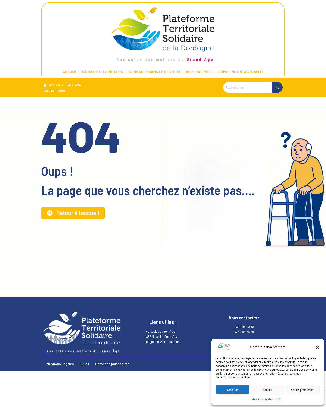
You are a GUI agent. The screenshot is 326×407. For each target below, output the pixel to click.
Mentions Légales (262, 399)
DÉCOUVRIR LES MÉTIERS (102, 71)
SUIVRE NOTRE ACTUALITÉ (241, 71)
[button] (317, 347)
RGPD (278, 399)
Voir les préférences (303, 390)
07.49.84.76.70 (244, 331)
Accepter (232, 390)
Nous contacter (54, 90)
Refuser (267, 390)
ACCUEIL (69, 71)
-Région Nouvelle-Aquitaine (163, 341)
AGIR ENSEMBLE (199, 71)
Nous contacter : (244, 317)
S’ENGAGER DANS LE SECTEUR (154, 71)
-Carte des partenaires (160, 331)
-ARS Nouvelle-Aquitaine (161, 336)
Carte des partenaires (112, 364)
